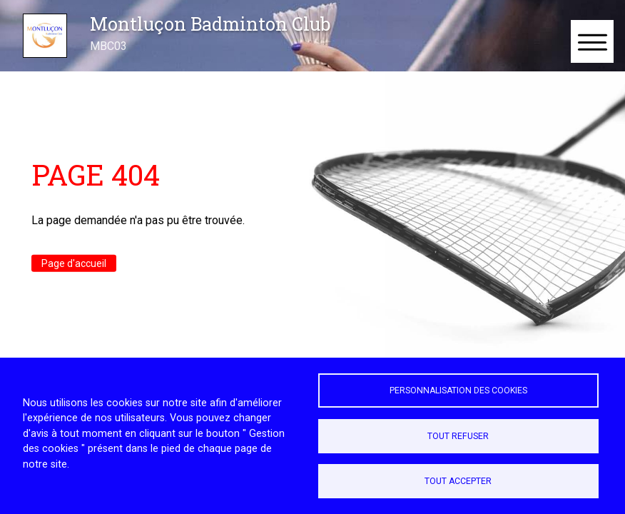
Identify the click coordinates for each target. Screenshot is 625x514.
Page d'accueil (73, 263)
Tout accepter (458, 481)
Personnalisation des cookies (458, 390)
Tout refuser (458, 436)
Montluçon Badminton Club (210, 23)
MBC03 (108, 46)
